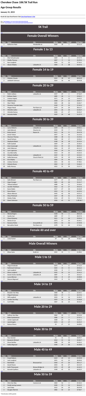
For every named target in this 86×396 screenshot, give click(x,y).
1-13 (11, 21)
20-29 (17, 21)
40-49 (23, 21)
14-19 (14, 21)
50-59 (26, 21)
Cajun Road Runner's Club (28, 16)
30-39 (20, 21)
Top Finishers (6, 21)
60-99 (31, 22)
